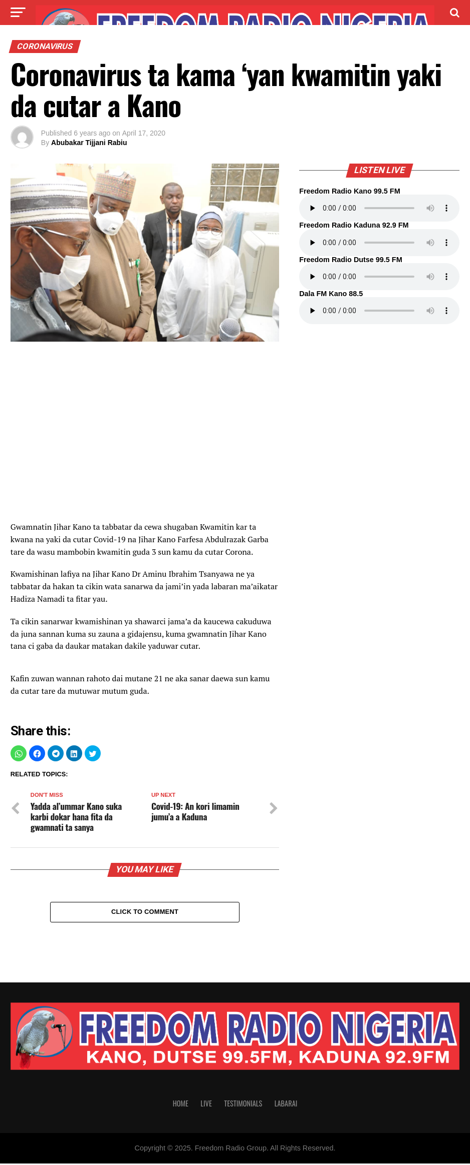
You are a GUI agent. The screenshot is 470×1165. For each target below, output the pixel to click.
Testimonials (243, 1104)
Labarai (286, 1104)
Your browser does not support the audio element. (379, 208)
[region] (145, 437)
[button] (19, 753)
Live (205, 1104)
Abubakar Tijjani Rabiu (89, 143)
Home (180, 1104)
